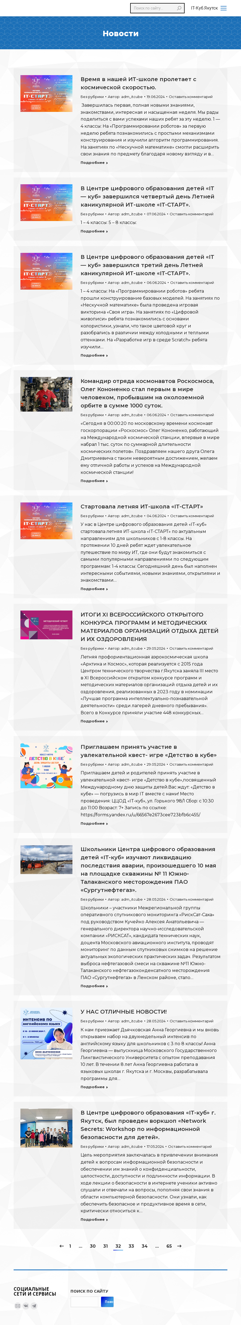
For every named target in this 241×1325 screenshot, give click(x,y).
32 (118, 1246)
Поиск (109, 1302)
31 (105, 1246)
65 (169, 1246)
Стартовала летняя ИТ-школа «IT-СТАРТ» (142, 506)
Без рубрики (92, 96)
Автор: (125, 96)
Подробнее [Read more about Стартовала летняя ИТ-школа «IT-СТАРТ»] (93, 589)
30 (93, 1246)
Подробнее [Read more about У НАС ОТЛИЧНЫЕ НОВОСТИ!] (93, 1087)
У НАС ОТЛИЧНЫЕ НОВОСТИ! (124, 1011)
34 (145, 1246)
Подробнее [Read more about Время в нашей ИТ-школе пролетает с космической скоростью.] (93, 162)
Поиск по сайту (89, 1291)
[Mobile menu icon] (208, 8)
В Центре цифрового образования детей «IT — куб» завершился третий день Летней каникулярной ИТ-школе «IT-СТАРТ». (147, 265)
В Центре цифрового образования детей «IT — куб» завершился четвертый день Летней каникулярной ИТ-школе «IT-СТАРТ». (147, 196)
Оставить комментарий (191, 96)
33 (131, 1246)
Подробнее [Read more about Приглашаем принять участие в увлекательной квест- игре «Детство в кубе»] (93, 823)
